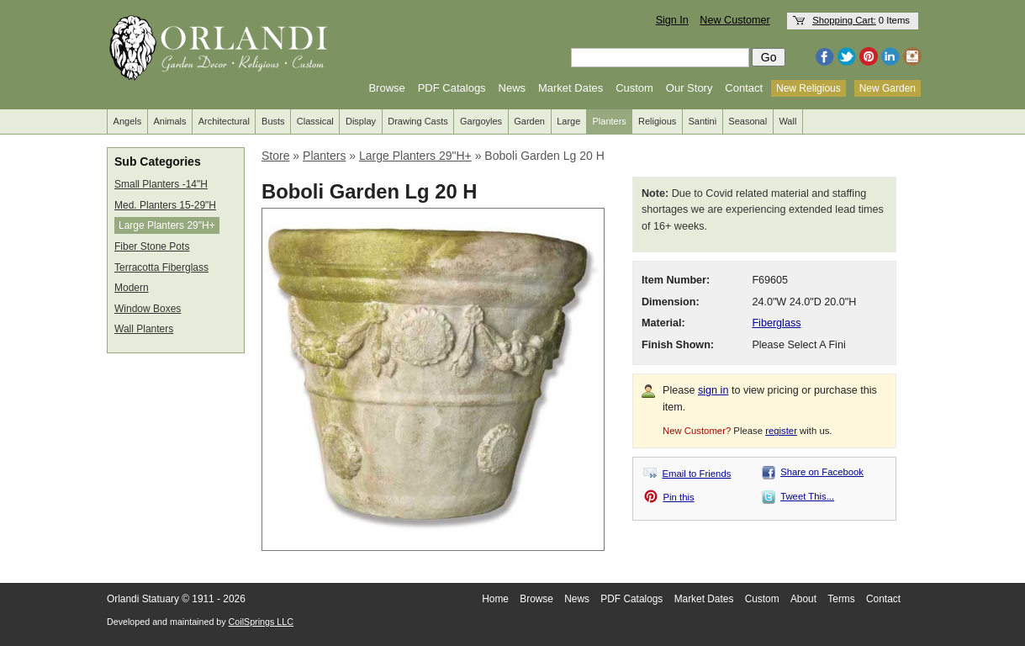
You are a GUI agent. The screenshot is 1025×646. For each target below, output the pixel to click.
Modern (131, 288)
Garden (529, 121)
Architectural (224, 121)
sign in (713, 390)
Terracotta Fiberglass (161, 267)
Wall (787, 121)
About (803, 599)
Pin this (679, 497)
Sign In (672, 20)
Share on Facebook (822, 472)
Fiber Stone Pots (151, 246)
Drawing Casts (418, 121)
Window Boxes (147, 309)
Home (495, 599)
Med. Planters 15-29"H (165, 205)
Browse (386, 88)
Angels (128, 121)
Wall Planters (143, 329)
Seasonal (747, 121)
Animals (169, 121)
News (512, 88)
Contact (744, 88)
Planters (609, 121)
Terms (840, 599)
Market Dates (570, 88)
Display (361, 121)
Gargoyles (481, 121)
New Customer (734, 20)
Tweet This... (807, 496)
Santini (702, 121)
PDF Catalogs (452, 88)
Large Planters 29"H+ (167, 225)
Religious (657, 121)
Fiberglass (776, 323)
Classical (315, 121)
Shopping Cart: (844, 20)
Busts (273, 121)
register (781, 431)
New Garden (887, 88)
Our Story (689, 88)
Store (275, 155)
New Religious (808, 88)
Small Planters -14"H (161, 184)
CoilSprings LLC (261, 622)
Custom (634, 88)
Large (568, 121)
